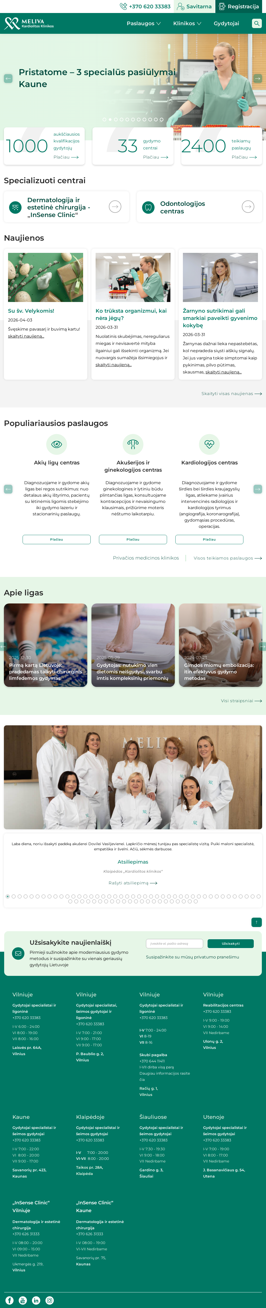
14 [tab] (85, 896)
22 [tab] (133, 896)
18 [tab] (109, 896)
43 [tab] (259, 896)
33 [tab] (199, 896)
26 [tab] (157, 896)
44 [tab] (70, 901)
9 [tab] (150, 119)
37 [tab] (223, 896)
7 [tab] (139, 119)
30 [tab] (181, 896)
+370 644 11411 (152, 1060)
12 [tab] (73, 896)
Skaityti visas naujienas (227, 392)
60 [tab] (166, 901)
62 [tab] (178, 901)
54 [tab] (130, 901)
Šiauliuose (153, 1116)
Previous (8, 78)
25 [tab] (151, 896)
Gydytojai (226, 23)
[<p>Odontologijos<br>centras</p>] (199, 205)
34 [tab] (205, 896)
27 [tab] (163, 896)
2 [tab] (110, 119)
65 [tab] (196, 901)
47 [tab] (88, 901)
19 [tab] (115, 896)
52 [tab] (118, 901)
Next (258, 78)
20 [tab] (121, 896)
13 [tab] (79, 896)
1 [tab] (104, 119)
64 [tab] (190, 901)
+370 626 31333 (25, 1233)
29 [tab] (175, 896)
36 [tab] (217, 896)
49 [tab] (100, 901)
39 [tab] (235, 896)
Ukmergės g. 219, (27, 1263)
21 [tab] (127, 896)
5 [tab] (127, 119)
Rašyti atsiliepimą (128, 882)
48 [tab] (94, 901)
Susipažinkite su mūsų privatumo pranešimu (192, 956)
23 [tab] (139, 896)
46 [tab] (82, 901)
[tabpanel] (133, 87)
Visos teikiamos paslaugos (224, 557)
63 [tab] (184, 901)
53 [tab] (124, 901)
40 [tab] (241, 896)
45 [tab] (76, 901)
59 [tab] (160, 901)
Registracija (238, 6)
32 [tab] (193, 896)
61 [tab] (172, 901)
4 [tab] (121, 119)
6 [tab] (133, 119)
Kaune (21, 1116)
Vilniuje (22, 994)
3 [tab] (116, 119)
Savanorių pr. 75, (91, 1257)
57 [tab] (148, 901)
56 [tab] (142, 901)
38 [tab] (229, 896)
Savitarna (194, 6)
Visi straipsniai (237, 700)
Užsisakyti (231, 943)
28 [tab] (169, 896)
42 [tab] (253, 896)
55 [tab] (136, 901)
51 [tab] (112, 901)
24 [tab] (145, 896)
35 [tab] (211, 896)
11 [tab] (161, 119)
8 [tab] (144, 119)
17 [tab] (103, 896)
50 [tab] (106, 901)
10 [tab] (156, 119)
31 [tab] (187, 896)
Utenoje (213, 1116)
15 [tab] (91, 896)
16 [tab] (97, 896)
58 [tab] (154, 901)
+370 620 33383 (26, 1017)
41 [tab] (247, 896)
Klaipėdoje (90, 1116)
